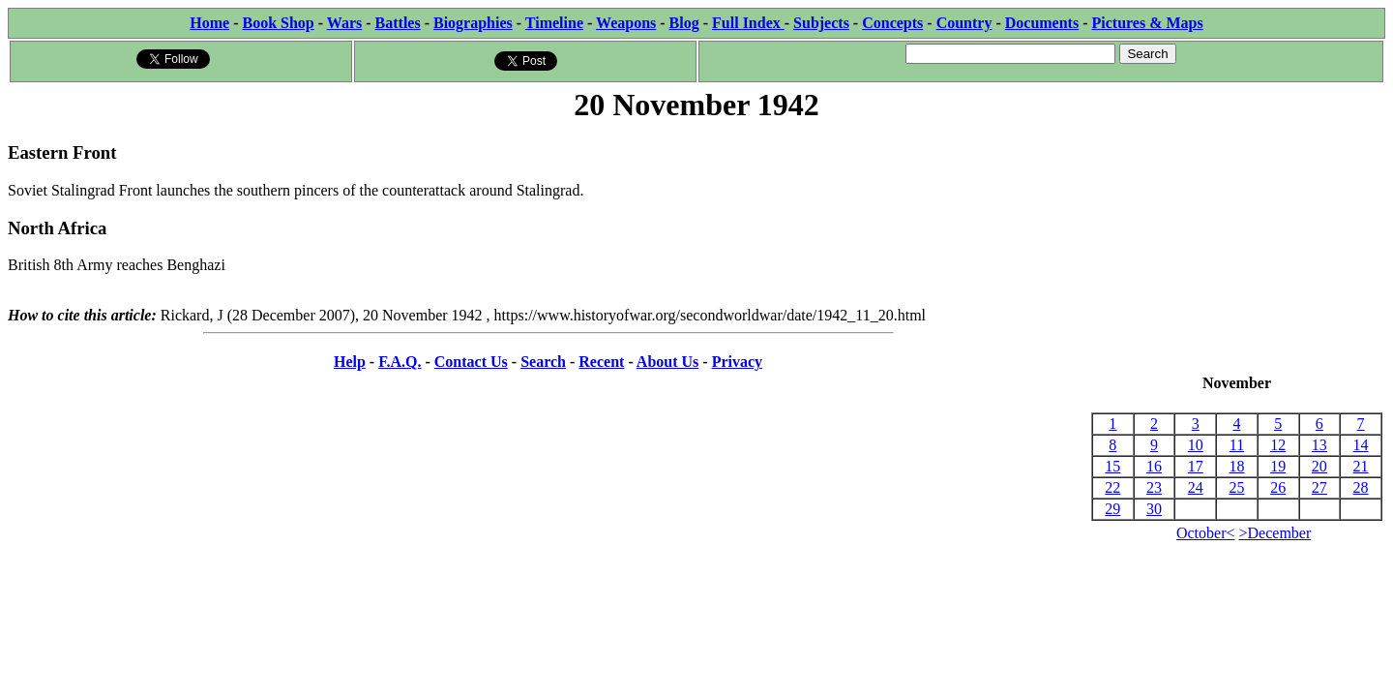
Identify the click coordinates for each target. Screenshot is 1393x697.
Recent (601, 361)
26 (1278, 487)
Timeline (554, 23)
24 (1195, 487)
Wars (344, 23)
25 (1236, 487)
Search (543, 361)
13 (1319, 445)
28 (1361, 487)
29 (1112, 508)
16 (1154, 466)
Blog (684, 23)
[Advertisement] (1236, 250)
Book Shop (277, 23)
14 (1361, 445)
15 (1112, 466)
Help (350, 361)
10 (1195, 445)
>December (1275, 533)
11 (1237, 445)
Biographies (473, 23)
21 (1361, 466)
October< (1205, 533)
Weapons (626, 23)
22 (1112, 487)
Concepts (892, 23)
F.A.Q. (399, 361)
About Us (667, 361)
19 (1278, 466)
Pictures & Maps (1147, 23)
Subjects (821, 23)
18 (1236, 466)
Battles (398, 23)
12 (1278, 445)
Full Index (748, 23)
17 (1195, 466)
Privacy (737, 361)
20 (1319, 466)
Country (964, 23)
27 (1319, 487)
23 (1154, 487)
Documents (1042, 23)
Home (209, 23)
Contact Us (471, 361)
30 (1154, 508)
